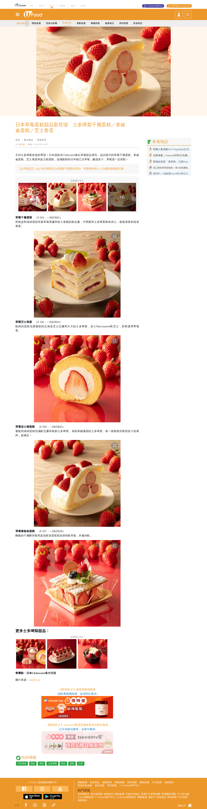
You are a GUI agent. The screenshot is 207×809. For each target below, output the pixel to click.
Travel (41, 5)
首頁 (17, 140)
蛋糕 (72, 763)
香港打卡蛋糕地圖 (150, 794)
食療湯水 (169, 782)
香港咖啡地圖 (168, 794)
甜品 (33, 763)
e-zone (83, 5)
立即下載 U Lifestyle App (180, 6)
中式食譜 (157, 782)
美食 (41, 763)
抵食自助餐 (51, 23)
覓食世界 (66, 23)
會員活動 (99, 785)
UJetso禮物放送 (86, 797)
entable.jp (34, 679)
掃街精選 (123, 23)
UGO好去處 (183, 794)
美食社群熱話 (132, 794)
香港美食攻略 (85, 785)
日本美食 (21, 763)
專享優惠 (112, 785)
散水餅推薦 (97, 794)
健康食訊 (109, 23)
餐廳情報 (95, 23)
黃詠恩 (22, 144)
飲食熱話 (137, 23)
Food (52, 5)
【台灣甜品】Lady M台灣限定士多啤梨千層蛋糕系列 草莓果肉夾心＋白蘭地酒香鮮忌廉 (71, 168)
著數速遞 (81, 23)
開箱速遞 (36, 23)
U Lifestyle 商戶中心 (154, 6)
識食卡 (151, 797)
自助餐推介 (84, 794)
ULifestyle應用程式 (126, 797)
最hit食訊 (28, 140)
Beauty (62, 5)
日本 (80, 763)
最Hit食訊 (22, 23)
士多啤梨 (52, 763)
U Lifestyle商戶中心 (130, 785)
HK (31, 5)
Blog (73, 5)
